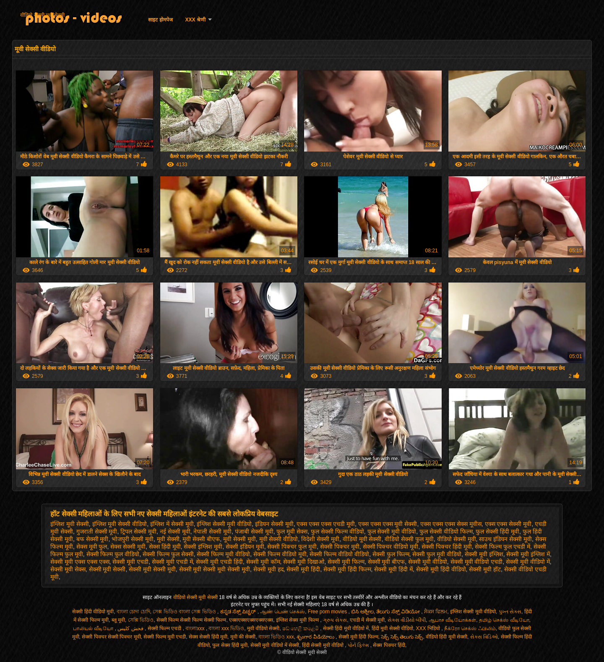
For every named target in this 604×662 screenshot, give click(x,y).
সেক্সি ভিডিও (141, 620)
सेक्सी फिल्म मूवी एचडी (164, 637)
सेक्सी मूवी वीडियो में (528, 561)
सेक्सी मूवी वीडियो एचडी (476, 561)
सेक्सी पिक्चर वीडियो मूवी (391, 546)
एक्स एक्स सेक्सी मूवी (508, 524)
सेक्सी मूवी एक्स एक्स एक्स (79, 561)
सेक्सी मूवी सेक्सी (107, 569)
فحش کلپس (131, 628)
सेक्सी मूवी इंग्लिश (484, 554)
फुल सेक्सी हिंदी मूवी (497, 531)
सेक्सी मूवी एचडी (130, 561)
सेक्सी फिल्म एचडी (165, 628)
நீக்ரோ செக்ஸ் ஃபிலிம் (470, 628)
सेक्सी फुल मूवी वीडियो (436, 554)
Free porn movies (328, 612)
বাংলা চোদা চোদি (133, 612)
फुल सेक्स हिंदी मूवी (229, 645)
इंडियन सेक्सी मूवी (274, 524)
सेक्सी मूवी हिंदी (303, 569)
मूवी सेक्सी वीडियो (278, 539)
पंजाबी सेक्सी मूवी (254, 531)
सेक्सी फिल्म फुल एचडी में (502, 546)
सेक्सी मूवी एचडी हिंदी (219, 561)
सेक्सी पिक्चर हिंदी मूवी (447, 546)
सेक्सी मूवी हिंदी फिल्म (347, 569)
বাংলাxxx (195, 628)
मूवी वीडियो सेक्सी (263, 628)
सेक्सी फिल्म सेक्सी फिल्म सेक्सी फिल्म (191, 620)
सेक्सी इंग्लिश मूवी (203, 546)
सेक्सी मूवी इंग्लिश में (528, 554)
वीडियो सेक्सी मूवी (456, 539)
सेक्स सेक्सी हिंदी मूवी (208, 637)
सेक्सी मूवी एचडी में (172, 561)
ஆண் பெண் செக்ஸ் (282, 612)
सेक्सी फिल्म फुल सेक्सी (168, 554)
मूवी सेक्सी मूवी (239, 539)
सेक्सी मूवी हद (268, 569)
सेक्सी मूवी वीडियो (427, 561)
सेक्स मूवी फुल (91, 546)
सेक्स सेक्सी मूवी (128, 546)
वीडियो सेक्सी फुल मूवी (409, 539)
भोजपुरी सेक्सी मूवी (133, 539)
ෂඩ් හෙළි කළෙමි (301, 628)
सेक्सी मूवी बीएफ (386, 561)
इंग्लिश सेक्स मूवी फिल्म (298, 620)
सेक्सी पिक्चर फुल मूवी (292, 546)
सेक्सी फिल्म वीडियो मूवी (280, 554)
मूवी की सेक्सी (243, 637)
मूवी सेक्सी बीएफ (201, 539)
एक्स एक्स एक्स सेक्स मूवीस (451, 524)
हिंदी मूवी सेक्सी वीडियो (392, 628)
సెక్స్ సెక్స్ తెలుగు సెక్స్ (402, 637)
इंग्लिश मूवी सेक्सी (69, 524)
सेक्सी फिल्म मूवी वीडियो (223, 554)
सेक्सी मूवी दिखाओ (303, 561)
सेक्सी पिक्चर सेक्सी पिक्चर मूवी (111, 637)
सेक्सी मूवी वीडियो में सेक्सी (274, 645)
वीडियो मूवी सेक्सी (362, 539)
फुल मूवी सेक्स (291, 531)
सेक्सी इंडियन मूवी (245, 546)
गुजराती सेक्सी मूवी (96, 531)
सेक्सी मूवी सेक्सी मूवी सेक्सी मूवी (214, 569)
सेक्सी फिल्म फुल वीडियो (113, 554)
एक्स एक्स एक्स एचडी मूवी (326, 524)
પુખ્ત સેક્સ (510, 612)
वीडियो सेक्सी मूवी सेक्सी (42, 15)
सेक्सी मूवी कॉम (263, 561)
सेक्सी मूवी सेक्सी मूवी (152, 569)
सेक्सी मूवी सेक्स (68, 569)
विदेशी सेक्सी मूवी (320, 539)
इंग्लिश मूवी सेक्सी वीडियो (119, 524)
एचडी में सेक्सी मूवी (367, 620)
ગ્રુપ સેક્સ (335, 620)
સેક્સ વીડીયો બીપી (407, 620)
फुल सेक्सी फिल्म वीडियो (337, 531)
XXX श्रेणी (195, 20)
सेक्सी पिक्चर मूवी (339, 546)
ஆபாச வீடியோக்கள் (452, 620)
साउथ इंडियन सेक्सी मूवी (505, 539)
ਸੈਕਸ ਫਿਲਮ (435, 612)
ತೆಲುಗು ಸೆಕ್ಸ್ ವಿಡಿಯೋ (398, 612)
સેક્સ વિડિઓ (484, 637)
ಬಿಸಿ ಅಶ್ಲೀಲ (362, 612)
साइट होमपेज (160, 20)
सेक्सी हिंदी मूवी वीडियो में (346, 628)
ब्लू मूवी (118, 620)
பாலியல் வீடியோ (94, 628)
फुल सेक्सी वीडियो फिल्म (446, 531)
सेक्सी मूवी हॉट (485, 569)
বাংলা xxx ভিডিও (226, 628)
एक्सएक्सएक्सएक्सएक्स (251, 620)
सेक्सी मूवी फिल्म (346, 561)
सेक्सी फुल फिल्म (390, 554)
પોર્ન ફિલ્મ (359, 645)
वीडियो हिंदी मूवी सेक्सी (446, 637)
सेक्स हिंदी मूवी (165, 546)
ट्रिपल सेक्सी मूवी (138, 531)
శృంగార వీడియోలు (316, 637)
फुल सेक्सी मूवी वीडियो (392, 531)
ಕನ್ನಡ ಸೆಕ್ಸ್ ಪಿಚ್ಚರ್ (239, 612)
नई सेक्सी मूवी (175, 531)
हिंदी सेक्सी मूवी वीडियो (323, 645)
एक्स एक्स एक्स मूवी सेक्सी (387, 524)
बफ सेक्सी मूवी (92, 539)
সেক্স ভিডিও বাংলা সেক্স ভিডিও (185, 612)
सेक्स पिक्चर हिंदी (389, 645)
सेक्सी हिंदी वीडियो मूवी (93, 612)
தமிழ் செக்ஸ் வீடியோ (504, 620)
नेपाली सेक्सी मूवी (212, 531)
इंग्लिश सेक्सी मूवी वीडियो (224, 524)
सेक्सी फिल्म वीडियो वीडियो (339, 554)
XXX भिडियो (429, 628)
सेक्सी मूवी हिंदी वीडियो (441, 569)
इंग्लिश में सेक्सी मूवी (172, 524)
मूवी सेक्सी (168, 539)
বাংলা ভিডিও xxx (276, 637)
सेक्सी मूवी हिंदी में (393, 569)
